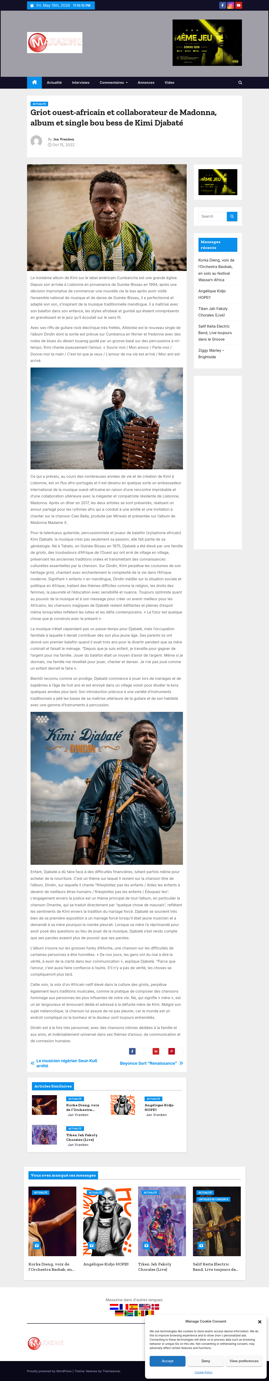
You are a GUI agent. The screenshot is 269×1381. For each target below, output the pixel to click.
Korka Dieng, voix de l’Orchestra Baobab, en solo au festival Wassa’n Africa (51, 1272)
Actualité (54, 82)
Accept (167, 1361)
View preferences (244, 1361)
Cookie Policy (204, 1372)
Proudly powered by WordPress (50, 1371)
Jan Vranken (63, 139)
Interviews (81, 82)
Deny (205, 1361)
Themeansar (111, 1371)
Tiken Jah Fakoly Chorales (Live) (82, 1137)
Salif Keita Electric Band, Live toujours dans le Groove (215, 333)
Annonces (146, 82)
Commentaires (113, 82)
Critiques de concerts (213, 1199)
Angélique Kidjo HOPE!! (106, 1264)
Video (169, 82)
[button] (259, 1321)
